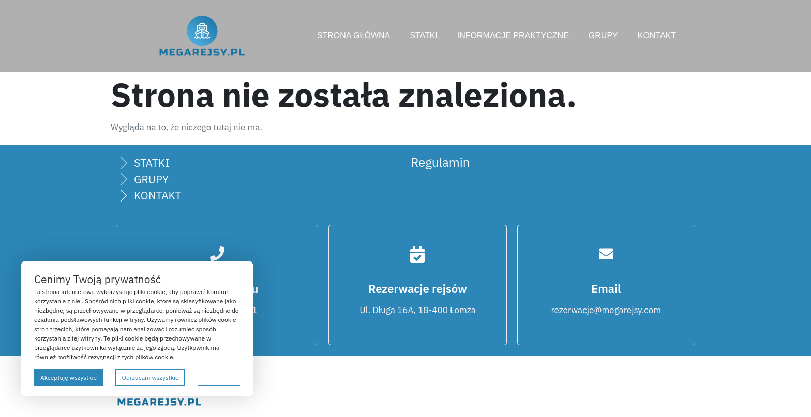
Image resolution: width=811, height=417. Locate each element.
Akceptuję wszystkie (68, 377)
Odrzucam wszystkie (150, 377)
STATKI (424, 35)
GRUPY (603, 35)
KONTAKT (657, 35)
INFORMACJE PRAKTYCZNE (513, 35)
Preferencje (219, 377)
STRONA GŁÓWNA (353, 35)
